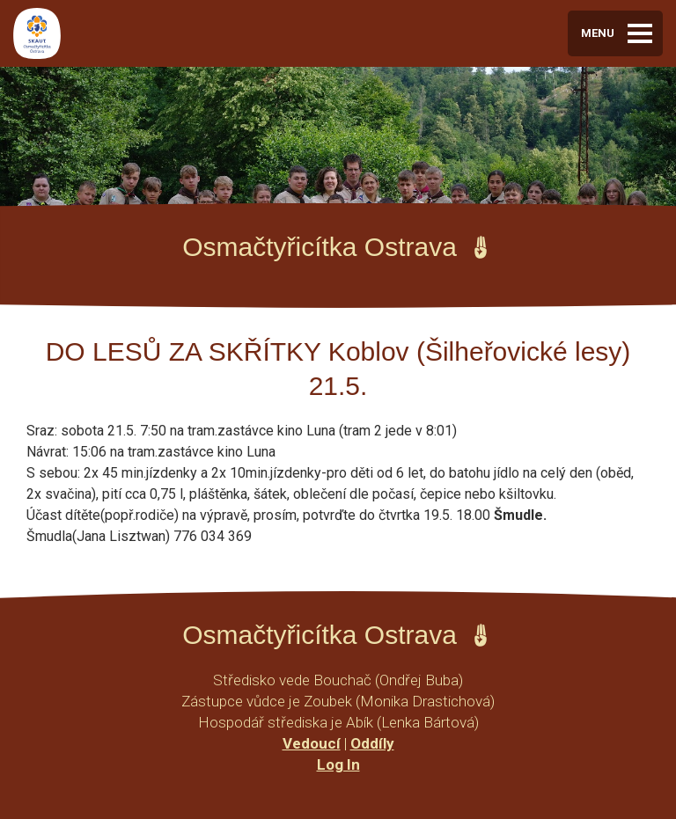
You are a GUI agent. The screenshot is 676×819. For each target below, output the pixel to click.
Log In (338, 764)
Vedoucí (312, 743)
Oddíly (372, 743)
